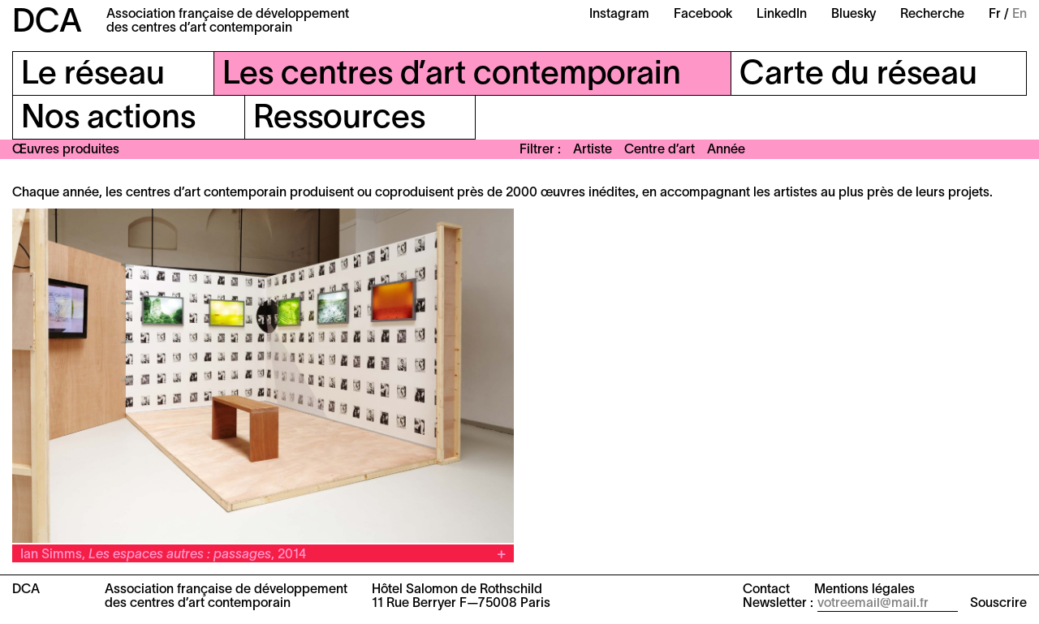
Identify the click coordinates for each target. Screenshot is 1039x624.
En (1019, 14)
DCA (47, 23)
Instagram (619, 14)
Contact (766, 590)
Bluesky (853, 14)
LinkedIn (782, 14)
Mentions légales (864, 590)
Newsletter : (778, 603)
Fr (995, 14)
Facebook (703, 14)
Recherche (932, 14)
